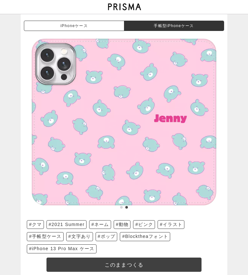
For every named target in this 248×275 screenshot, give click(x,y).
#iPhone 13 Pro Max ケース (62, 248)
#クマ (35, 224)
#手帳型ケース (45, 236)
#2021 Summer (67, 224)
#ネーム (100, 224)
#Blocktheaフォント (145, 236)
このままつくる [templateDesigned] (124, 265)
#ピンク (144, 224)
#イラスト (171, 224)
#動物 (122, 224)
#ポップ (107, 236)
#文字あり (79, 236)
